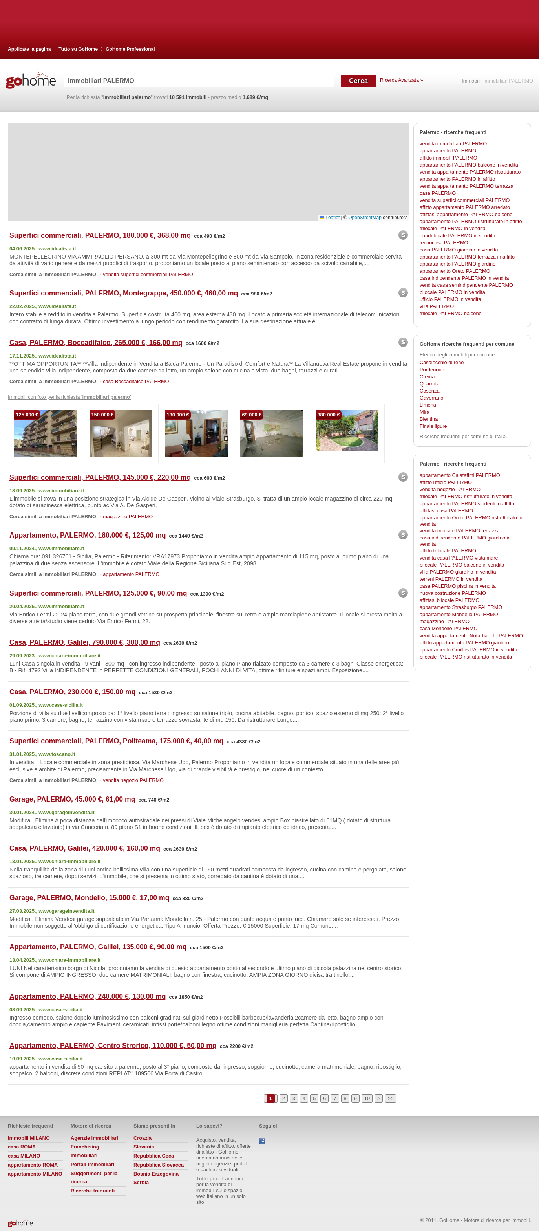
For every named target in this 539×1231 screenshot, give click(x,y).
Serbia (141, 1182)
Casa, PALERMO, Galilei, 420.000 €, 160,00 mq (84, 848)
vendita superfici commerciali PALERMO (148, 274)
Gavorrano (431, 398)
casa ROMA (22, 1147)
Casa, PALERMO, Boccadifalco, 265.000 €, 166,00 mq (96, 343)
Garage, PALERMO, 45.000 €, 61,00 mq (72, 799)
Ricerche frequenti (93, 1191)
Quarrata (430, 384)
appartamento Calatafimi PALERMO (460, 475)
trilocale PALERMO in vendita (453, 228)
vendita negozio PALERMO (133, 780)
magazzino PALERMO (128, 516)
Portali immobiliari (93, 1164)
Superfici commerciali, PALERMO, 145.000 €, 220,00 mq (100, 477)
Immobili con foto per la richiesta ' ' (69, 397)
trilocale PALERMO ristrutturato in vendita (466, 496)
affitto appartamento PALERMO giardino (464, 643)
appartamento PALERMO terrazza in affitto (467, 257)
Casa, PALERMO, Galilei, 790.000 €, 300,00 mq (84, 642)
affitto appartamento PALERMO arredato (465, 207)
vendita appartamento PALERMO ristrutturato (470, 172)
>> (390, 1098)
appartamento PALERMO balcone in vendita (469, 165)
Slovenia (143, 1147)
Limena (428, 405)
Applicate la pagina (29, 49)
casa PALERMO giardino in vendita (459, 250)
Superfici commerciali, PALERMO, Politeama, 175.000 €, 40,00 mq (116, 741)
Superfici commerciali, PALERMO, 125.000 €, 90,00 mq (98, 593)
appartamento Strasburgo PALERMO (461, 607)
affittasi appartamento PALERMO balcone (466, 214)
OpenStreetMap (365, 217)
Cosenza (430, 391)
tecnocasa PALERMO (444, 243)
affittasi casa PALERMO (446, 511)
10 (367, 1098)
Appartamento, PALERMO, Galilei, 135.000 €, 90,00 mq (97, 947)
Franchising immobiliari (85, 1151)
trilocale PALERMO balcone (451, 313)
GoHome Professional (130, 49)
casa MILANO (24, 1156)
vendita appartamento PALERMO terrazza (466, 186)
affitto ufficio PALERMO (446, 482)
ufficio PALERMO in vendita (450, 299)
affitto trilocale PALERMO (448, 551)
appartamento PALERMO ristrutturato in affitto (471, 221)
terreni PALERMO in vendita (451, 579)
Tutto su (78, 49)
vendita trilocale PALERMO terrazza (460, 531)
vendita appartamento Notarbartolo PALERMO (471, 635)
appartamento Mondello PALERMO (459, 614)
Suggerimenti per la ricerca (94, 1177)
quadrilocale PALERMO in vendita (457, 235)
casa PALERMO (438, 193)
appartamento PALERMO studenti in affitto (467, 503)
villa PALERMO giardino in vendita (458, 572)
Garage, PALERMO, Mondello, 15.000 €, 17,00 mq (89, 898)
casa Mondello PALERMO (449, 628)
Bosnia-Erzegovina (156, 1174)
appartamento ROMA (33, 1165)
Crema (427, 377)
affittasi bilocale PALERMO (449, 600)
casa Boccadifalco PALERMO (136, 381)
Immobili (471, 81)
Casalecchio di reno (442, 362)
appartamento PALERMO (131, 574)
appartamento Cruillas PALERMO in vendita (468, 650)
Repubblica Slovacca (158, 1165)
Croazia (142, 1138)
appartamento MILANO (35, 1174)
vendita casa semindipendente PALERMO (466, 285)
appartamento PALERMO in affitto (457, 179)
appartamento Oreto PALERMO (455, 271)
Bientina (429, 419)
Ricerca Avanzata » (401, 80)
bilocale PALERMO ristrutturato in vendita (466, 657)
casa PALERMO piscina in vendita (458, 586)
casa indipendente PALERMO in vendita (464, 278)
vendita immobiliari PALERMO (453, 144)
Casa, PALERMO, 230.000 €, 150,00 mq (72, 692)
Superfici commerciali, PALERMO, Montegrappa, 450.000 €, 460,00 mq (123, 293)
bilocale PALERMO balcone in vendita (462, 565)
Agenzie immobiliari (94, 1138)
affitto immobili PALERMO (448, 158)
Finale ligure (433, 426)
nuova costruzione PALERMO (453, 593)
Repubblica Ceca (153, 1156)
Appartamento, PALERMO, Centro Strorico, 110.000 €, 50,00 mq (113, 1045)
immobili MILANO (29, 1138)
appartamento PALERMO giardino (457, 264)
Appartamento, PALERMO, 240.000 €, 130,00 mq (87, 996)
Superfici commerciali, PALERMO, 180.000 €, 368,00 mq (100, 235)
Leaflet (330, 217)
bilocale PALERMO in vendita (452, 292)
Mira (424, 412)
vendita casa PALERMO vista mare (459, 558)
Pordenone (432, 369)
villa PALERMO (437, 306)
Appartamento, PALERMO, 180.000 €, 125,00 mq (87, 535)
